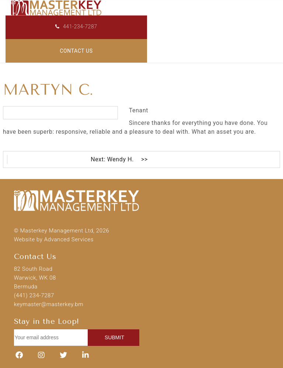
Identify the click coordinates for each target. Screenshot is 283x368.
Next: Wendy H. (112, 159)
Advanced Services (69, 239)
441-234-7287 (76, 26)
